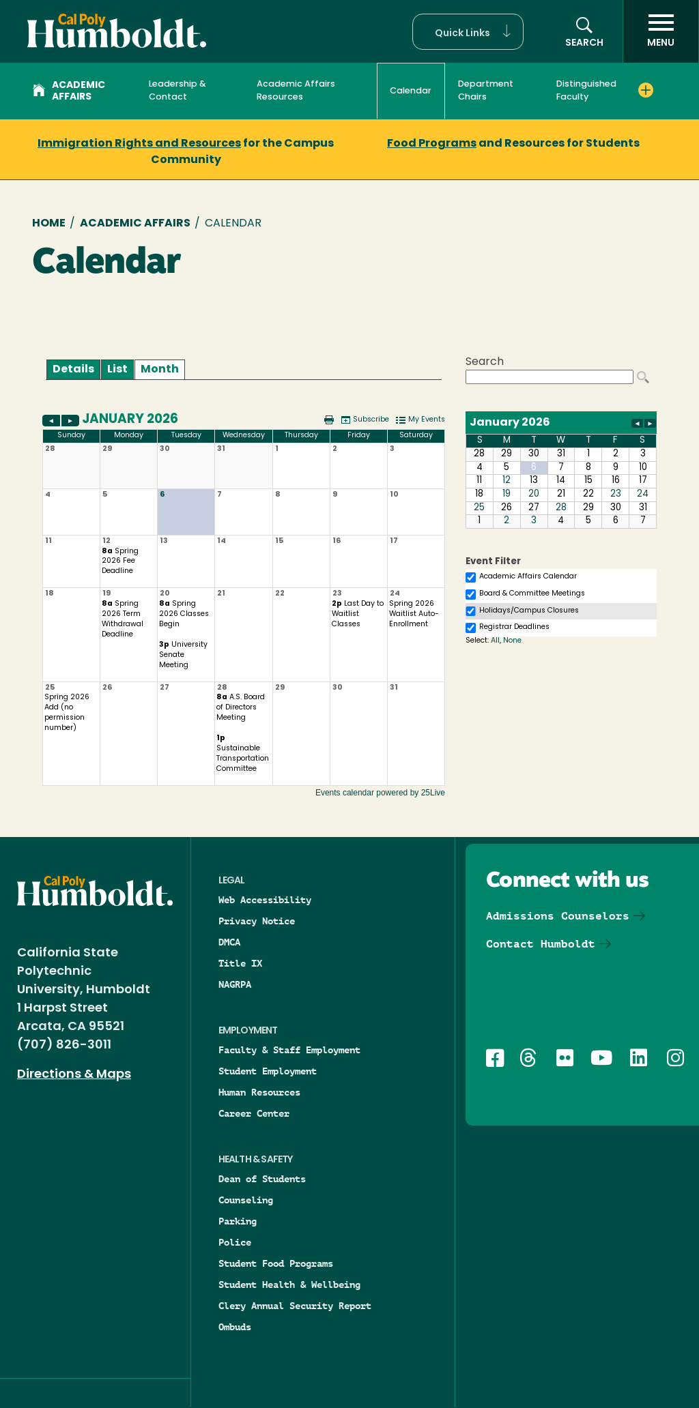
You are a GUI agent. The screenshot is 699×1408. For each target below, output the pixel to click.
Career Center (253, 1113)
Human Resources (259, 1092)
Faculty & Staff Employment (289, 1049)
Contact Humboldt (540, 943)
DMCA (229, 942)
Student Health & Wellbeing (289, 1284)
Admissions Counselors (557, 915)
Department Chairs (485, 91)
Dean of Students (262, 1178)
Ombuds (234, 1326)
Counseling (245, 1199)
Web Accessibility (264, 899)
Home (49, 223)
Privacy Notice (256, 920)
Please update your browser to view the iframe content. (243, 369)
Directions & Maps (74, 1074)
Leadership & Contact (177, 91)
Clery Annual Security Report (294, 1305)
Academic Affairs (69, 91)
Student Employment (267, 1071)
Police (234, 1242)
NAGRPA (234, 984)
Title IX (240, 963)
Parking (237, 1221)
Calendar (410, 91)
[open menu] (661, 31)
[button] (468, 32)
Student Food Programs (275, 1263)
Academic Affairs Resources (296, 91)
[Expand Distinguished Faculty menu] (645, 90)
